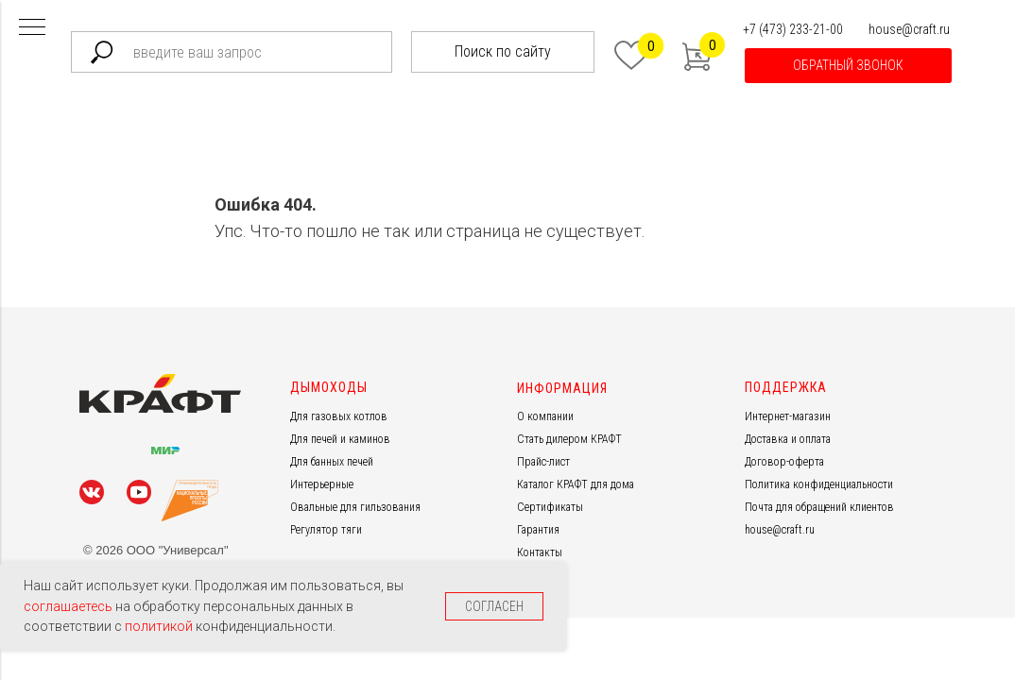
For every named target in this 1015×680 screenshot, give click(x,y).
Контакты (539, 552)
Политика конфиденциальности (819, 484)
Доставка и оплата (788, 439)
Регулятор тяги (326, 529)
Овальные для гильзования (355, 507)
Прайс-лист (543, 461)
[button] (848, 65)
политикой (160, 626)
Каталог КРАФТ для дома (575, 484)
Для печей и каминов (340, 439)
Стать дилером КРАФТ (569, 439)
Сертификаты (550, 507)
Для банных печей (331, 461)
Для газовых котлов (338, 416)
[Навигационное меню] (32, 28)
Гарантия (538, 529)
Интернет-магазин (788, 416)
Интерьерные (321, 484)
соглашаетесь (69, 606)
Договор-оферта (784, 461)
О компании (545, 416)
